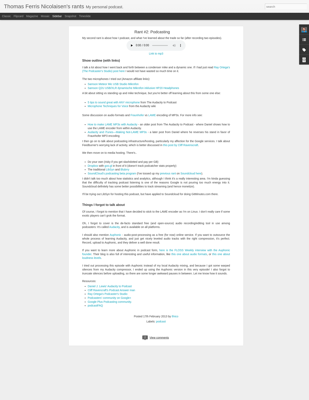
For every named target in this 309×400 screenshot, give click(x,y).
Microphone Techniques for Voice (108, 106)
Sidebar (57, 16)
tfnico (175, 316)
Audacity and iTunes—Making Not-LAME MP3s (117, 132)
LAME (152, 115)
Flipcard (18, 16)
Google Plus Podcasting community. (110, 301)
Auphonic (115, 234)
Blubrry (125, 169)
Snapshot (70, 16)
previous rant (168, 173)
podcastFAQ (95, 305)
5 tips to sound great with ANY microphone (114, 102)
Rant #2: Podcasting (152, 32)
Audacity (114, 227)
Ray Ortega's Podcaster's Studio (107, 293)
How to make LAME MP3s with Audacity (112, 124)
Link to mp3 (156, 53)
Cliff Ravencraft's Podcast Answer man (111, 290)
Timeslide (85, 16)
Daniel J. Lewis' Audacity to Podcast (110, 286)
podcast (161, 321)
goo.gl (108, 165)
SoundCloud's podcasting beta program (112, 173)
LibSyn (110, 169)
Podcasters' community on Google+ (109, 297)
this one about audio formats (189, 254)
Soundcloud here (191, 173)
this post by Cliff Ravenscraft (180, 145)
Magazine (32, 16)
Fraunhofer (137, 115)
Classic (6, 16)
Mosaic (45, 16)
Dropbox (93, 165)
